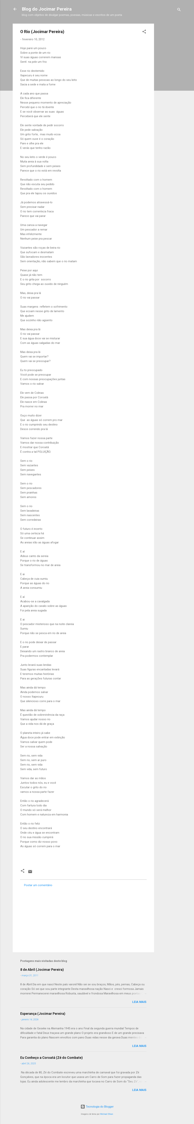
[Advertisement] (169, 80)
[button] (144, 32)
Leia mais (139, 1002)
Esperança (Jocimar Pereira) (42, 1014)
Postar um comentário (38, 885)
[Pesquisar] (179, 10)
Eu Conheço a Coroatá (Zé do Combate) (51, 1058)
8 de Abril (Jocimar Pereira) (42, 970)
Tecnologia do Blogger (97, 1106)
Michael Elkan (106, 1114)
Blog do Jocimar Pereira (47, 9)
